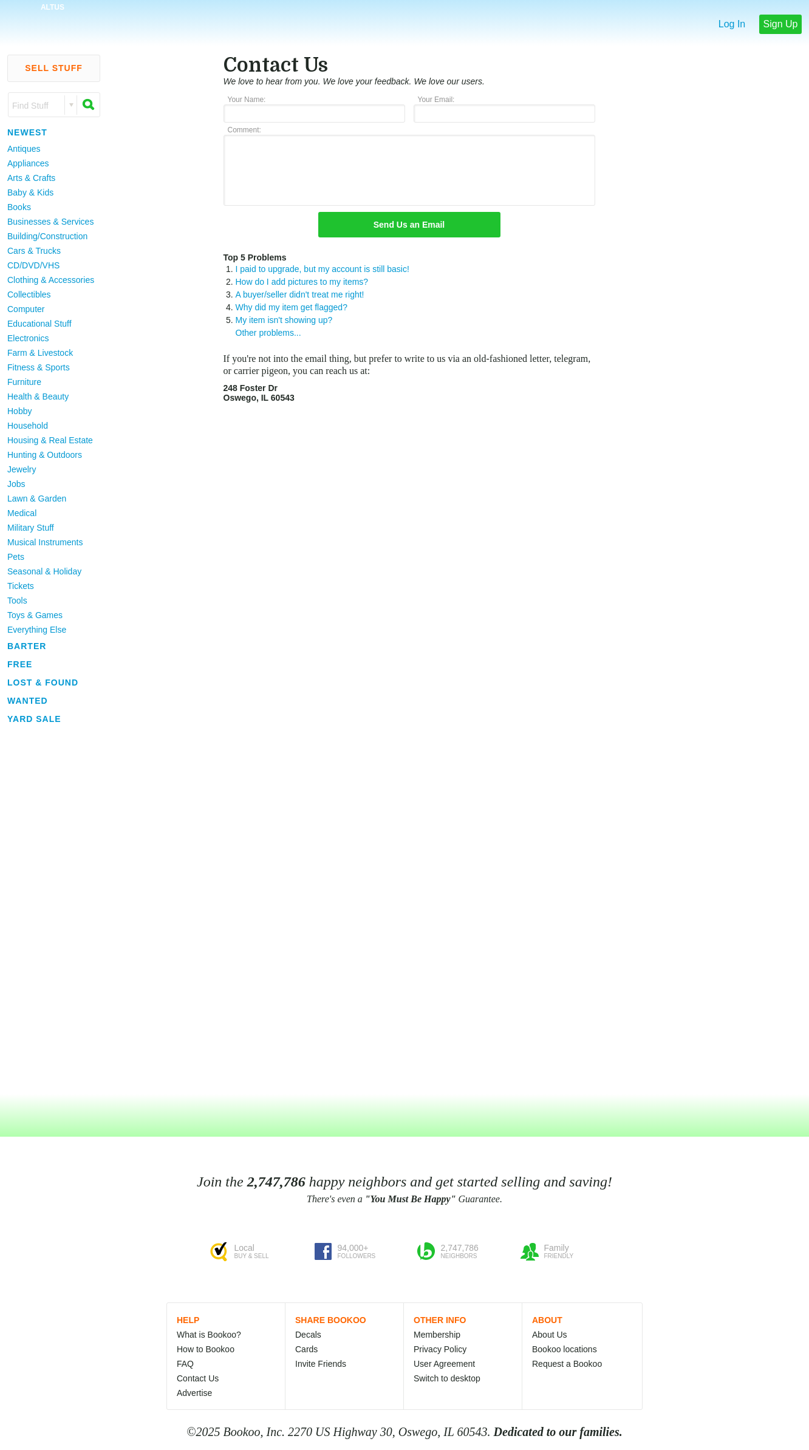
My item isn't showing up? (284, 320)
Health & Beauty (38, 396)
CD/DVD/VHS (33, 265)
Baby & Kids (30, 192)
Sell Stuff (54, 68)
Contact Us (198, 1378)
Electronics (28, 338)
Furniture (24, 382)
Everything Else (36, 630)
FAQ (185, 1364)
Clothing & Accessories (50, 280)
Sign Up (780, 24)
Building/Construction (47, 236)
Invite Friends (320, 1364)
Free (19, 664)
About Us (549, 1334)
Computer (25, 309)
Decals (308, 1334)
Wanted (27, 701)
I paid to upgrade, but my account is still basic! (322, 269)
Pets (15, 557)
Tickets (20, 586)
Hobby (19, 411)
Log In (732, 24)
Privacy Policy (440, 1349)
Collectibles (29, 294)
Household (27, 426)
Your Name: (247, 99)
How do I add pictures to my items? (302, 282)
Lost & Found (42, 682)
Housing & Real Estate (50, 440)
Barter (26, 646)
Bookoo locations (564, 1349)
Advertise (194, 1393)
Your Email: (436, 99)
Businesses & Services (50, 221)
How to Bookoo (205, 1349)
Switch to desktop (447, 1378)
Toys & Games (35, 615)
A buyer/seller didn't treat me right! (300, 294)
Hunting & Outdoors (44, 455)
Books (19, 207)
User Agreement (444, 1364)
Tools (17, 600)
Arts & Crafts (31, 178)
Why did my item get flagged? (291, 307)
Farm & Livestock (40, 353)
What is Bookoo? (209, 1334)
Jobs (16, 484)
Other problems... (268, 333)
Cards (306, 1349)
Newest (27, 132)
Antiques (23, 149)
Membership (437, 1334)
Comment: (244, 130)
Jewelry (21, 469)
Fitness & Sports (38, 367)
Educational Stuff (39, 323)
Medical (21, 513)
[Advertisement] (48, 910)
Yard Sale (34, 719)
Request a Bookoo (567, 1364)
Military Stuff (30, 528)
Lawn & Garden (36, 498)
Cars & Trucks (34, 251)
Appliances (28, 163)
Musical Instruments (45, 542)
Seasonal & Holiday (44, 571)
